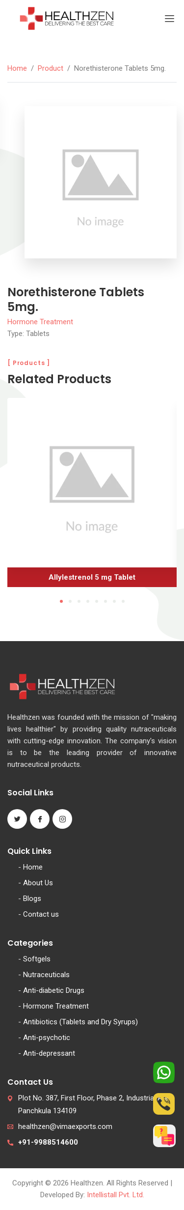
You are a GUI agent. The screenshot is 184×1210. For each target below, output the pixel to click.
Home (17, 68)
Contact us (41, 914)
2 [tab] (70, 601)
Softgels (37, 959)
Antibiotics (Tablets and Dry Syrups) (80, 1021)
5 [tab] (96, 601)
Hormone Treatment (40, 321)
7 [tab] (114, 601)
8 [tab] (123, 601)
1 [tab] (61, 601)
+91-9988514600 (48, 1142)
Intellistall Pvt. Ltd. (115, 1194)
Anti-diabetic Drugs (53, 990)
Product (50, 68)
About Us (38, 882)
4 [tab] (87, 601)
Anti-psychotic (46, 1037)
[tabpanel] (92, 496)
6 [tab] (105, 601)
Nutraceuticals (46, 974)
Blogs (32, 898)
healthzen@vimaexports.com (65, 1126)
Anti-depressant (49, 1053)
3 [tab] (79, 601)
